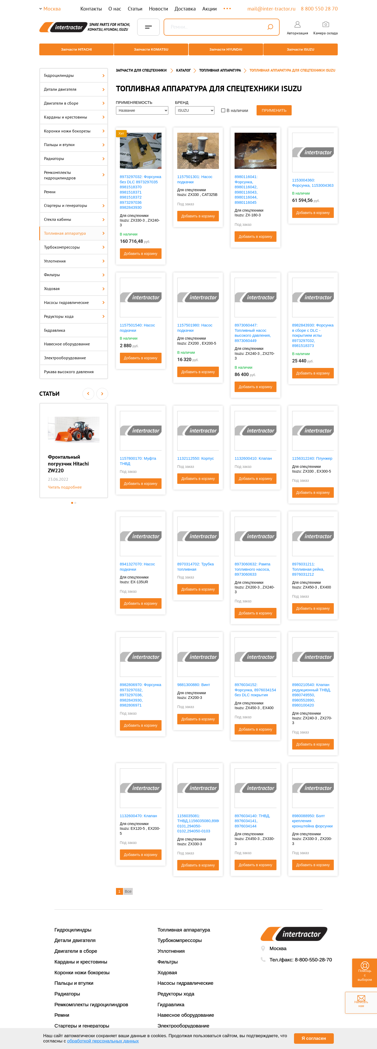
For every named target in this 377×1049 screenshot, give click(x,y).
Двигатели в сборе (74, 98)
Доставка (185, 8)
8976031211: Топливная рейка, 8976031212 (308, 564)
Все (128, 886)
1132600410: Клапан (253, 453)
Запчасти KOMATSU (150, 49)
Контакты (91, 8)
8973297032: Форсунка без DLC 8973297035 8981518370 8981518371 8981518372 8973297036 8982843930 (140, 187)
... (227, 6)
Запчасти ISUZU (302, 49)
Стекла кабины (74, 214)
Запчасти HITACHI (74, 49)
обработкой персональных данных (103, 1041)
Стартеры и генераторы (74, 200)
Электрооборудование (65, 353)
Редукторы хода (74, 311)
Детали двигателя (74, 84)
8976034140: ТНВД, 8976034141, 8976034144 (252, 816)
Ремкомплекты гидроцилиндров (74, 170)
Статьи (135, 8)
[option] (73, 445)
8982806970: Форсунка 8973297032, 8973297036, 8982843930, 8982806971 (140, 690)
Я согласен (314, 1038)
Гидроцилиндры (74, 70)
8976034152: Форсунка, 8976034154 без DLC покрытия (255, 685)
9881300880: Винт (193, 680)
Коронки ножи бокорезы (74, 126)
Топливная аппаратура (74, 228)
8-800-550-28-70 (313, 954)
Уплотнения (74, 256)
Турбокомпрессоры (74, 242)
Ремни (50, 186)
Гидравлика (54, 325)
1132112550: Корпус (195, 453)
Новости (158, 8)
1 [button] (72, 498)
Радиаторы (74, 153)
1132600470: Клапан (138, 811)
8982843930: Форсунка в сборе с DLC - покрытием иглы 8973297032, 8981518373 (313, 330)
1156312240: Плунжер (312, 453)
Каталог (183, 65)
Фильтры (74, 269)
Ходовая (74, 283)
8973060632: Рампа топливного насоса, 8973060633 (252, 564)
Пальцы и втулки (74, 139)
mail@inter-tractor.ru (271, 8)
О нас (114, 8)
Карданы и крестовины (74, 112)
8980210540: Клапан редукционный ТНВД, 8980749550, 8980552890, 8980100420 (311, 690)
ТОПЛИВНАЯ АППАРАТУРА (220, 65)
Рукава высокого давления (69, 367)
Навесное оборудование (67, 339)
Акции (209, 8)
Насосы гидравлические (74, 297)
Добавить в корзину (140, 249)
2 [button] (75, 498)
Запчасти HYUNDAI (226, 49)
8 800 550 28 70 (319, 8)
